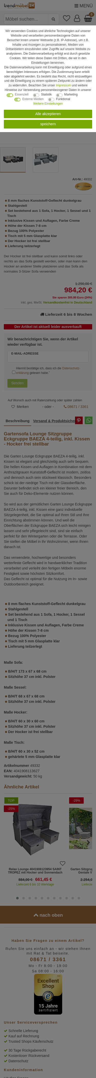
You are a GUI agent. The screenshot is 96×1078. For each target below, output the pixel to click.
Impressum (63, 85)
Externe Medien (33, 99)
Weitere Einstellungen (48, 103)
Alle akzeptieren (48, 114)
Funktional (63, 99)
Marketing (71, 94)
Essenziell (22, 94)
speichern (48, 124)
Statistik (46, 94)
